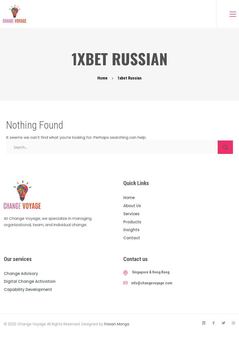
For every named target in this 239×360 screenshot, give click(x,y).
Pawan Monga (116, 324)
